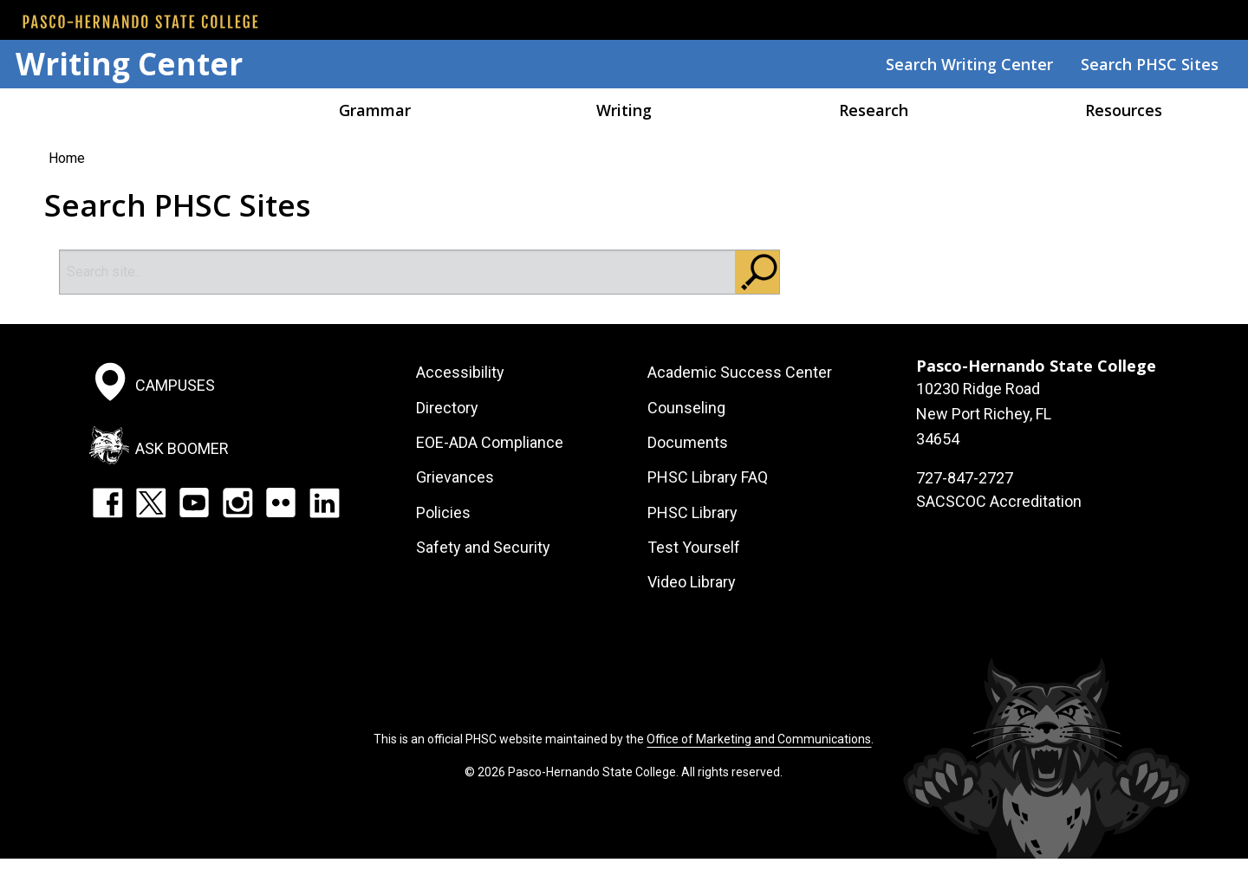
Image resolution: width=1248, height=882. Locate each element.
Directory (447, 408)
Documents (687, 442)
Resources (1123, 110)
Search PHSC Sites (1150, 64)
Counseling (686, 408)
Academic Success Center (739, 372)
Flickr (280, 502)
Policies (443, 512)
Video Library (691, 582)
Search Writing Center (969, 64)
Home (125, 110)
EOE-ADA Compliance (489, 442)
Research (873, 110)
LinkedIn (324, 502)
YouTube (194, 502)
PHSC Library (692, 512)
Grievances (455, 477)
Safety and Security (483, 547)
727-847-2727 (964, 478)
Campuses (175, 385)
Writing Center (129, 63)
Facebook (107, 502)
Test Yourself (693, 547)
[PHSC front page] (140, 22)
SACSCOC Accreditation (999, 501)
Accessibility (460, 372)
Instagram (237, 502)
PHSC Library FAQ (707, 477)
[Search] (398, 272)
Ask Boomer (182, 447)
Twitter (150, 502)
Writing (624, 110)
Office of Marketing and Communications (759, 739)
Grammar (375, 110)
